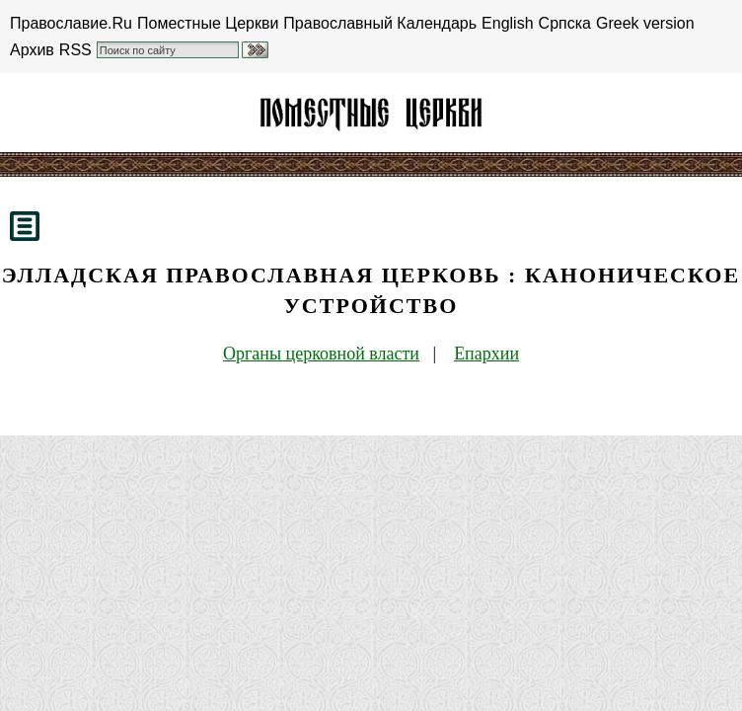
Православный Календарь (380, 23)
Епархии (486, 353)
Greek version (645, 23)
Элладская (371, 112)
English (507, 23)
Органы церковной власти (321, 353)
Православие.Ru (71, 23)
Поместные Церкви (207, 23)
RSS (75, 49)
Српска (565, 23)
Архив (32, 49)
